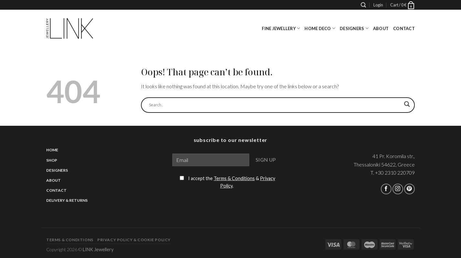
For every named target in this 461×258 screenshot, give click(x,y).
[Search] (363, 5)
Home (52, 149)
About (381, 28)
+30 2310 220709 (395, 172)
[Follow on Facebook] (386, 189)
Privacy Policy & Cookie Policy (134, 239)
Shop (51, 160)
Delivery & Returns (67, 200)
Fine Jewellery (281, 28)
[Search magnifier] (407, 107)
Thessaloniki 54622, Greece (384, 164)
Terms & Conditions (234, 178)
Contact (404, 28)
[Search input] (275, 105)
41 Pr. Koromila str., (393, 156)
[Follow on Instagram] (397, 189)
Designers (354, 28)
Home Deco (320, 28)
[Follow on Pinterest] (409, 189)
